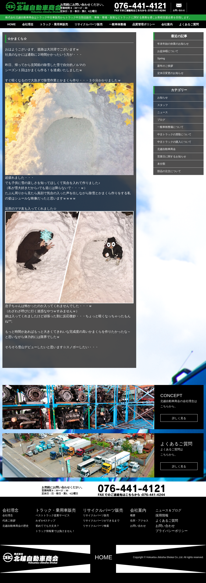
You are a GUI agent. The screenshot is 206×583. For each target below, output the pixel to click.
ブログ (161, 119)
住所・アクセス (139, 520)
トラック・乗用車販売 (54, 24)
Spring (161, 58)
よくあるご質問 (189, 24)
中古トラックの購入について (174, 141)
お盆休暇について (167, 51)
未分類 (161, 163)
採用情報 (162, 515)
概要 (132, 515)
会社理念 (27, 24)
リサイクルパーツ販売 (88, 24)
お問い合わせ (179, 10)
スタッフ (162, 105)
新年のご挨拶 (165, 65)
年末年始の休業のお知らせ (173, 43)
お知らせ (162, 97)
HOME (11, 24)
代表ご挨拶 (8, 520)
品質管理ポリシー (143, 24)
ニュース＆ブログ (168, 510)
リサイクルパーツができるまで (101, 520)
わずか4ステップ (45, 520)
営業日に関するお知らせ (171, 156)
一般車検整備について (170, 126)
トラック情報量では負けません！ (55, 531)
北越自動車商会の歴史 (15, 525)
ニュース (162, 112)
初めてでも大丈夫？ (47, 525)
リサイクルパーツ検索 (96, 525)
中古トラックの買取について (174, 134)
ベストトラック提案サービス (53, 515)
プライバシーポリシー (172, 531)
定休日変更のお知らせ (170, 73)
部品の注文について (169, 171)
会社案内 (167, 24)
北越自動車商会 (166, 149)
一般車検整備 (117, 24)
